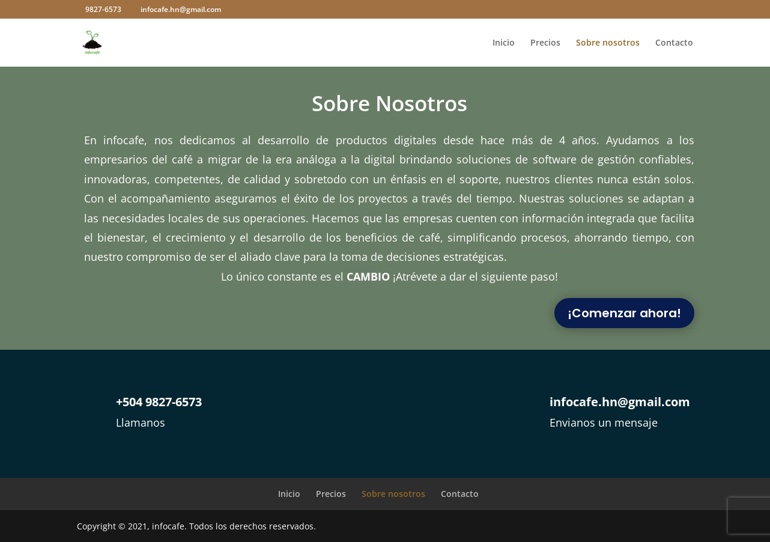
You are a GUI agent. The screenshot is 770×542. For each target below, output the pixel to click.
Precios (545, 43)
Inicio (504, 43)
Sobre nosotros (608, 43)
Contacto (674, 43)
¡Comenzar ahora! (624, 313)
